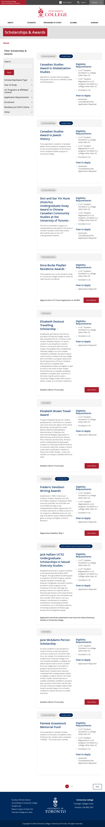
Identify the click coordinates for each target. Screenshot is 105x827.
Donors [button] (94, 22)
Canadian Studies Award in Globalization (55, 68)
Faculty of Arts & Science (21, 800)
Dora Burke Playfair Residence (54, 267)
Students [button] (31, 22)
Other (7, 112)
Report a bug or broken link (22, 809)
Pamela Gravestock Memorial (53, 725)
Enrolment (9, 102)
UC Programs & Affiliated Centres (16, 91)
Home (6, 43)
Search (7, 61)
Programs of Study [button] (52, 22)
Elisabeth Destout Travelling (52, 325)
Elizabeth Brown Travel (55, 413)
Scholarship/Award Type (15, 80)
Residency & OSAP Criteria (16, 107)
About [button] (10, 22)
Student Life (16, 806)
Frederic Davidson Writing (52, 489)
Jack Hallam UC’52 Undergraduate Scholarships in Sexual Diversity (55, 559)
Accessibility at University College (24, 803)
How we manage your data (22, 812)
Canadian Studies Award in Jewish (52, 135)
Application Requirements (16, 97)
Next (97, 787)
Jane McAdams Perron (55, 641)
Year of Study (10, 85)
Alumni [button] (73, 22)
